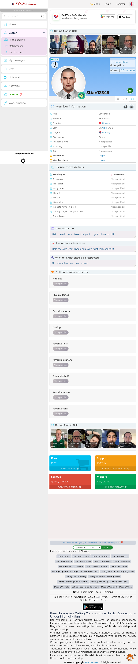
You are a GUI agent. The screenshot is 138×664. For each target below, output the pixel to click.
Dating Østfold (108, 571)
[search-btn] (42, 16)
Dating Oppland (60, 571)
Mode (95, 4)
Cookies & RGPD (63, 596)
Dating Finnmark (64, 561)
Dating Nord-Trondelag (97, 566)
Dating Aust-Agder (100, 556)
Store (98, 592)
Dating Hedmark (83, 561)
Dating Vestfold (61, 587)
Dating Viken (125, 587)
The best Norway (116, 486)
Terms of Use (117, 596)
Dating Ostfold (91, 571)
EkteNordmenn (24, 4)
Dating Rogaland (125, 571)
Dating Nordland (119, 566)
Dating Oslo (76, 571)
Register (120, 4)
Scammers (87, 592)
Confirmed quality (70, 486)
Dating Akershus (81, 556)
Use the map (13, 52)
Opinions (108, 592)
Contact (93, 600)
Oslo (104, 127)
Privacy (104, 596)
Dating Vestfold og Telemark (85, 587)
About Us (93, 596)
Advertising (80, 596)
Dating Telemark (97, 576)
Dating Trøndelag (99, 581)
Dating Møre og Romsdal (71, 566)
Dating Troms (113, 576)
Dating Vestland (109, 587)
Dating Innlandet (121, 561)
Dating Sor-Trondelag (76, 576)
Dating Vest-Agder (119, 581)
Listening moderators (116, 468)
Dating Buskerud (120, 556)
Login (108, 4)
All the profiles (14, 39)
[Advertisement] (93, 17)
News (76, 592)
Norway (106, 123)
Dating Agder (64, 556)
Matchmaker (13, 46)
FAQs (102, 600)
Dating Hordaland (102, 561)
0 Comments (128, 70)
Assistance (130, 658)
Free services (70, 468)
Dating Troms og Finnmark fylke (73, 581)
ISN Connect (92, 662)
